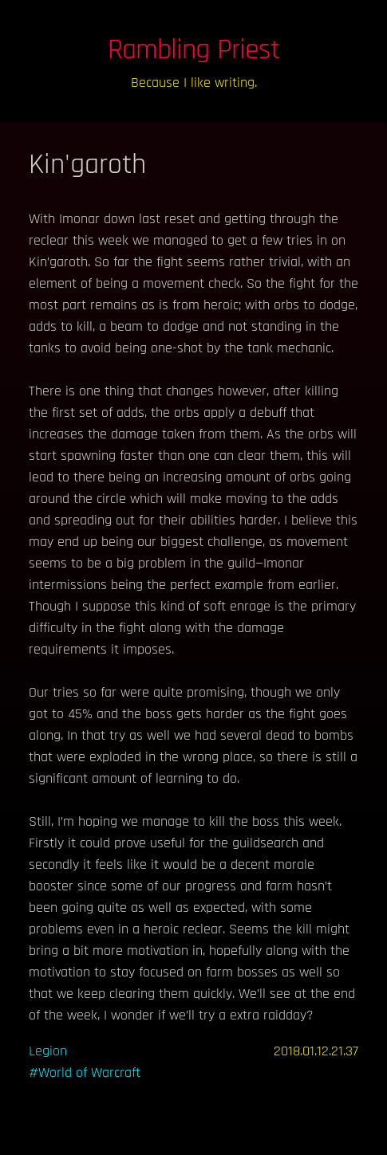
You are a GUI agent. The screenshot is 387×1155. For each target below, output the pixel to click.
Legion (48, 1051)
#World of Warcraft (84, 1072)
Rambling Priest (194, 50)
